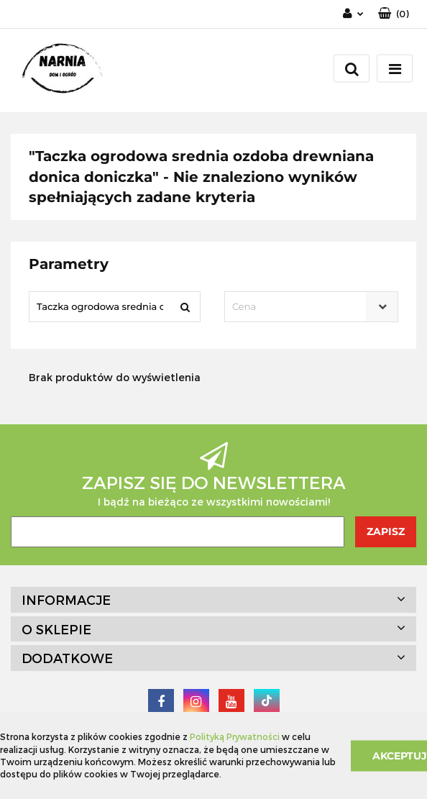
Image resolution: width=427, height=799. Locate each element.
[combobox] (311, 306)
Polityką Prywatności (235, 736)
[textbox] (298, 306)
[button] (393, 14)
